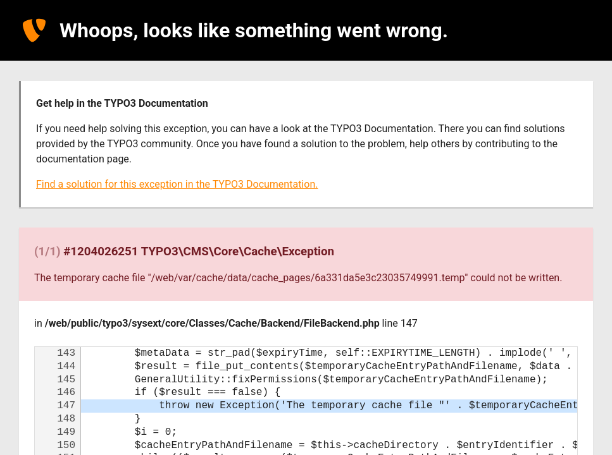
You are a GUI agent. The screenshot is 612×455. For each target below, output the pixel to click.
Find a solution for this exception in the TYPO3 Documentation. (177, 184)
